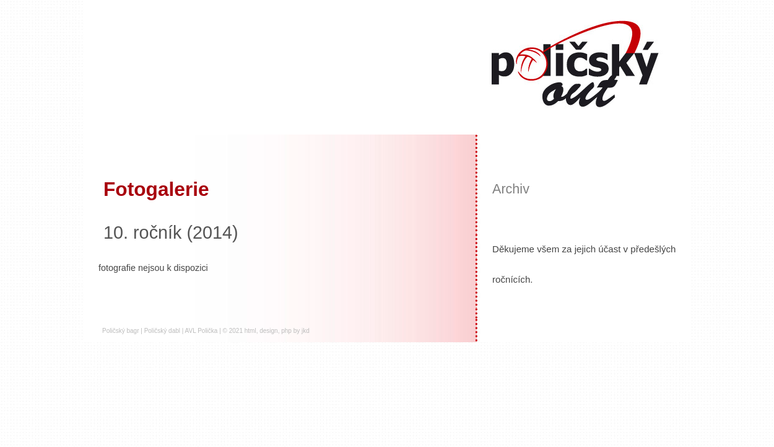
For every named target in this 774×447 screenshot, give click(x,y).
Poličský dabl (162, 330)
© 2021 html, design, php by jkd (266, 330)
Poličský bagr (120, 330)
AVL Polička (201, 330)
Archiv (510, 189)
